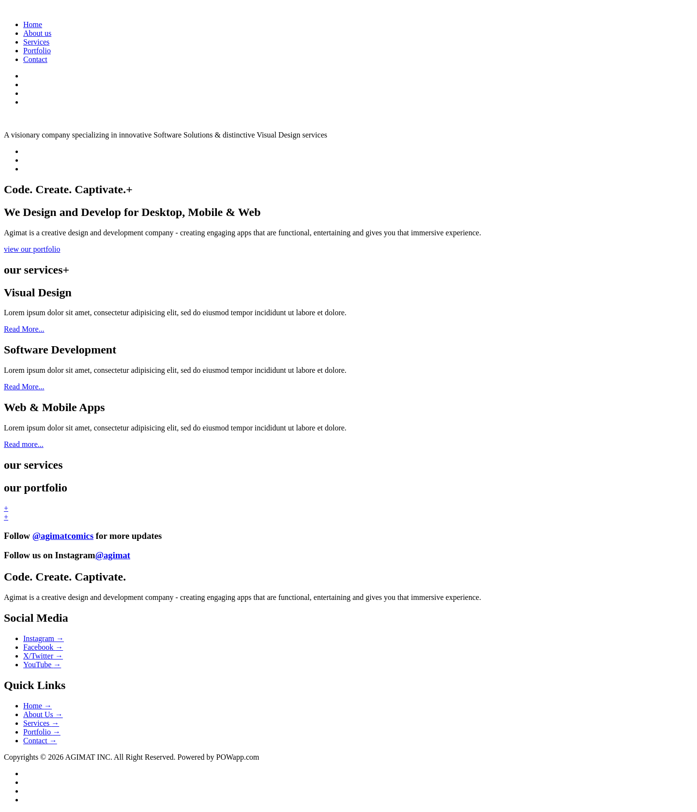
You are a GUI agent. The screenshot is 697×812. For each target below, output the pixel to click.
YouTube (42, 664)
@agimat (112, 555)
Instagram (43, 638)
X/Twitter (43, 656)
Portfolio (37, 50)
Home (32, 24)
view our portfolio (32, 249)
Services (36, 42)
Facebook (43, 647)
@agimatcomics (62, 536)
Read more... (24, 444)
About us (37, 33)
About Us (43, 714)
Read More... (24, 329)
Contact (35, 59)
